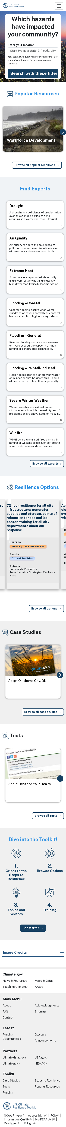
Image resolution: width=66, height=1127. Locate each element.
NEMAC (40, 1063)
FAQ (5, 1011)
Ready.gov (10, 1123)
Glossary (40, 1034)
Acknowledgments (47, 1005)
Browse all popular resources (34, 165)
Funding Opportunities (12, 1036)
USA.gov (40, 1057)
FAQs (38, 986)
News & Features (14, 980)
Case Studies (11, 1080)
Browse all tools (45, 815)
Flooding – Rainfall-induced (28, 546)
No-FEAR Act (44, 1119)
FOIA (54, 1115)
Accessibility (36, 1115)
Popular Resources (47, 1086)
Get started (31, 928)
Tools (6, 1086)
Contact (8, 1017)
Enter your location (21, 45)
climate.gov (10, 1063)
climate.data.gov (13, 1057)
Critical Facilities (22, 558)
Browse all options (44, 608)
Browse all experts (45, 463)
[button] (63, 132)
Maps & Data (43, 980)
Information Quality (17, 1119)
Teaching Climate (14, 986)
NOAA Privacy (13, 1115)
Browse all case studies (40, 712)
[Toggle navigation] (59, 6)
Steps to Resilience (47, 1080)
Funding (8, 1092)
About (7, 1005)
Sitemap (40, 1011)
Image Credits (15, 952)
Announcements (45, 1040)
